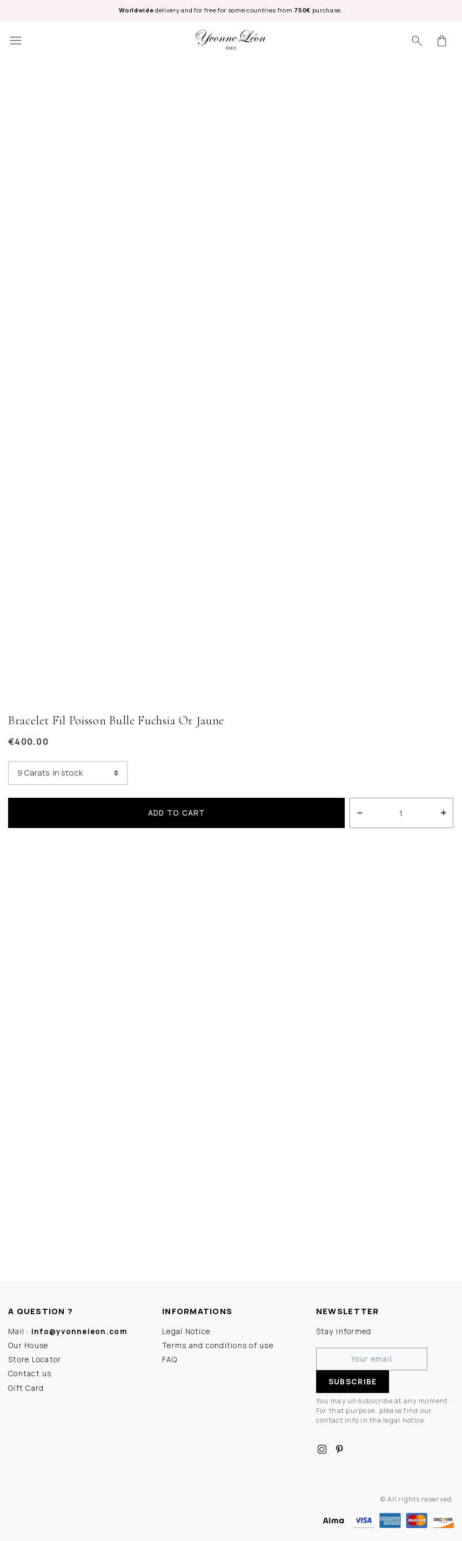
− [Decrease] (360, 812)
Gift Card (26, 1387)
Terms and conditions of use (217, 1345)
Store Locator (34, 1359)
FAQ (169, 1359)
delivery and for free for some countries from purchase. (231, 10)
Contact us (30, 1373)
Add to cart (176, 813)
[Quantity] (401, 813)
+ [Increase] (443, 812)
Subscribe (353, 1382)
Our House (28, 1345)
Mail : (68, 1331)
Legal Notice (186, 1331)
